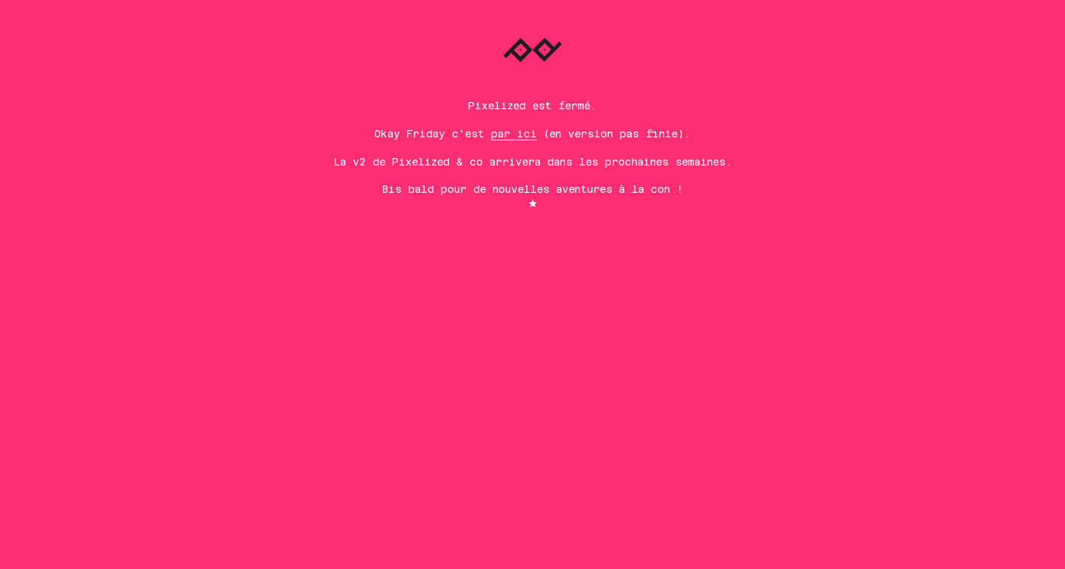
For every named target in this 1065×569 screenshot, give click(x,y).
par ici (514, 134)
